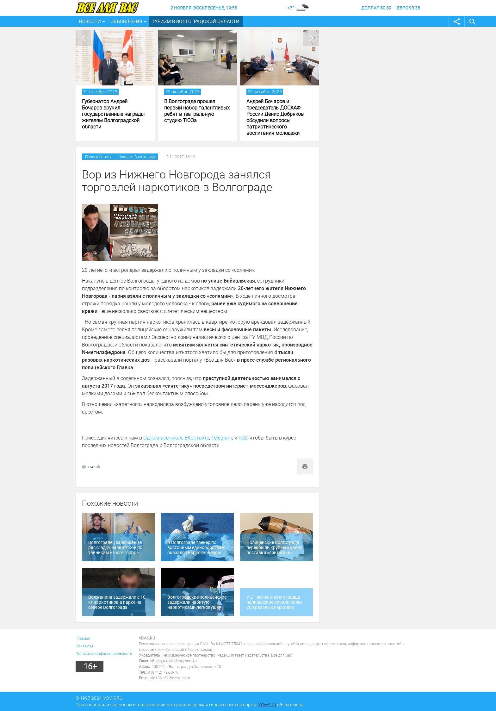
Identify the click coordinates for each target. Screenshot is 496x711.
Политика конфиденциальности (104, 653)
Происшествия (98, 156)
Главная (83, 638)
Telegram (221, 437)
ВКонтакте (196, 437)
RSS (243, 437)
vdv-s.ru (267, 704)
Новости (90, 21)
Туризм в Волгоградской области (195, 21)
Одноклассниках (162, 437)
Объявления (126, 21)
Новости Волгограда (136, 156)
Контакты (84, 645)
